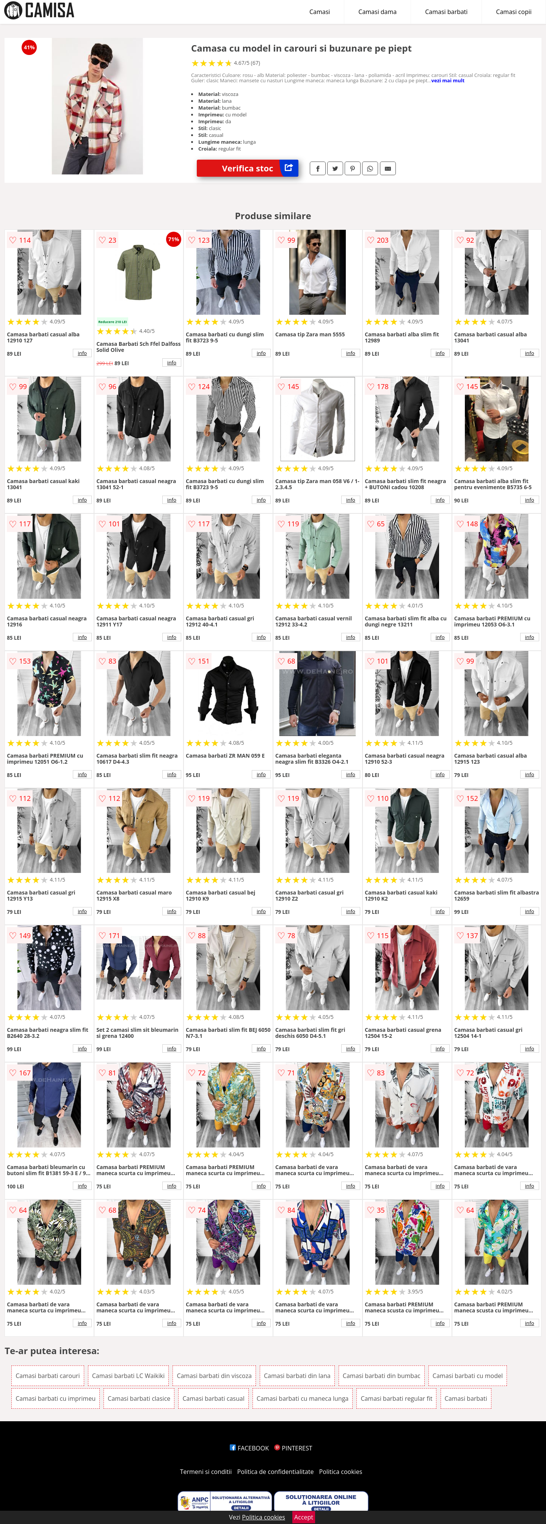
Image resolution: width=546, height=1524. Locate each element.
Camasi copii (514, 12)
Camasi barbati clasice (139, 1398)
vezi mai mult (448, 80)
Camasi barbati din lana (297, 1376)
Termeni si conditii (206, 1471)
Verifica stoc (260, 168)
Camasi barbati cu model (468, 1376)
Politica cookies (340, 1471)
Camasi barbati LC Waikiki (128, 1376)
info (82, 353)
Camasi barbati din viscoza (214, 1376)
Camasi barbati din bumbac (381, 1376)
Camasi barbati (446, 12)
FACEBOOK (249, 1448)
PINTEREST (293, 1448)
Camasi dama (377, 12)
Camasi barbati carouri (48, 1376)
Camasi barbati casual (213, 1398)
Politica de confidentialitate (275, 1471)
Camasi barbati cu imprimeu (56, 1398)
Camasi (319, 12)
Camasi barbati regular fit (396, 1398)
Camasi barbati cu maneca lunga (302, 1398)
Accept (303, 1517)
